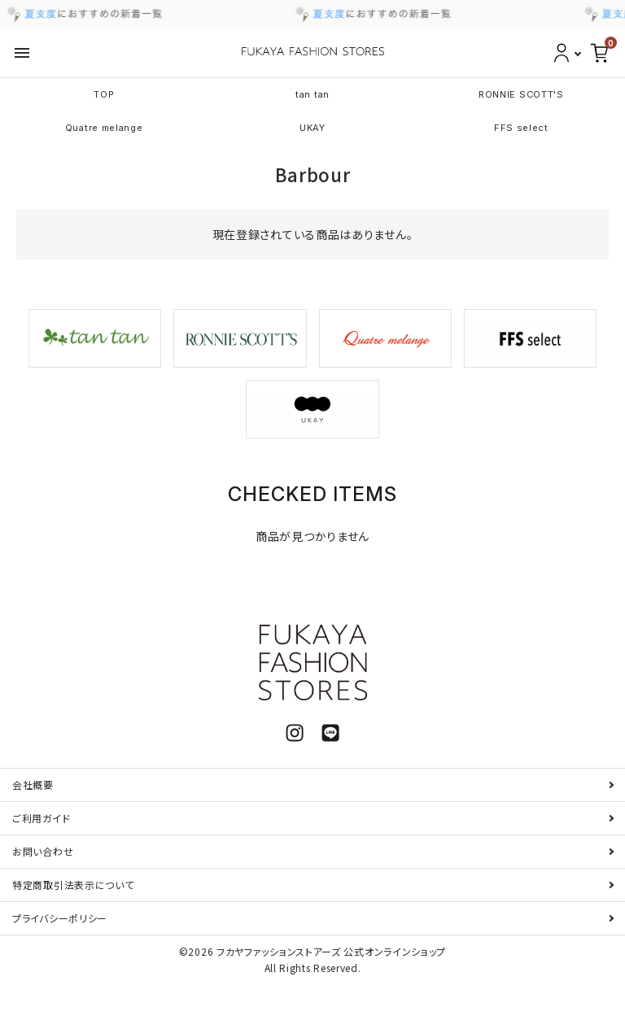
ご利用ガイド (41, 818)
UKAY (312, 127)
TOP (104, 94)
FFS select (521, 127)
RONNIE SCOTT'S (521, 94)
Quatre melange (104, 127)
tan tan (312, 94)
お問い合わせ (42, 851)
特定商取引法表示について (72, 884)
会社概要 (33, 784)
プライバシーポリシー (59, 918)
